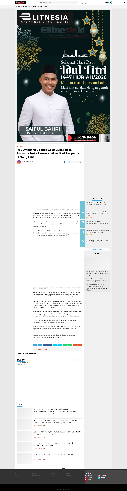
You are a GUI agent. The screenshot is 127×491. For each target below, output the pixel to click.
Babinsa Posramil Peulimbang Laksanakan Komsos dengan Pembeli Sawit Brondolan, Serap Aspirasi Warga (55, 423)
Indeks (70, 486)
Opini (33, 478)
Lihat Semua (49, 466)
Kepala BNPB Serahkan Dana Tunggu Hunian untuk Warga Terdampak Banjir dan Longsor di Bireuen (96, 284)
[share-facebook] (64, 162)
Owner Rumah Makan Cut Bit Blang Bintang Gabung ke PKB (99, 239)
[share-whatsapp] (71, 162)
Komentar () (78, 162)
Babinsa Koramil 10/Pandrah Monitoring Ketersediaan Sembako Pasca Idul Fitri (54, 445)
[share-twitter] (68, 162)
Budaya (34, 473)
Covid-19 (51, 473)
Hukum (17, 475)
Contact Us (64, 486)
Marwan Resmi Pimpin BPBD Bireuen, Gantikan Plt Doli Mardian (99, 222)
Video (52, 6)
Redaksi (57, 486)
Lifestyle (46, 6)
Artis (16, 473)
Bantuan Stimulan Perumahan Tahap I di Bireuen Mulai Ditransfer (99, 231)
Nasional (28, 6)
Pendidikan (52, 478)
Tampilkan (78, 360)
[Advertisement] (97, 170)
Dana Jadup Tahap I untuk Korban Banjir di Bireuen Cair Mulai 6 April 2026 (55, 456)
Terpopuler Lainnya (97, 247)
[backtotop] (63, 469)
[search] (58, 2)
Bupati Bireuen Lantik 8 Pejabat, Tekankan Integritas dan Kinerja (99, 204)
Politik (68, 478)
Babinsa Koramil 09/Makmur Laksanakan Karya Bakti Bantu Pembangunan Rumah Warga (58, 433)
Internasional (37, 6)
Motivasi (68, 475)
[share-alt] (37, 345)
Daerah (21, 6)
